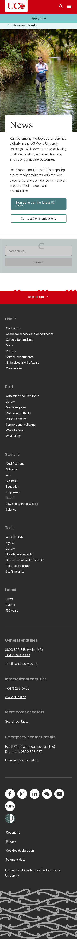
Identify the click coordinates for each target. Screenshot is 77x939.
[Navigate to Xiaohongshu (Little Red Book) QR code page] (10, 806)
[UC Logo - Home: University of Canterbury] (16, 6)
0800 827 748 (15, 650)
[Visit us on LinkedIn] (34, 794)
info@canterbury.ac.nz (21, 664)
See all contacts (16, 721)
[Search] (61, 7)
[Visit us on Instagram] (22, 794)
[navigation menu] (69, 7)
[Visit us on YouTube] (59, 794)
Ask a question (15, 697)
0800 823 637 (31, 752)
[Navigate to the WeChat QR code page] (47, 794)
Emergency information (21, 760)
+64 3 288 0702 (17, 688)
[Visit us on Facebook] (10, 794)
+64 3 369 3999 (17, 655)
